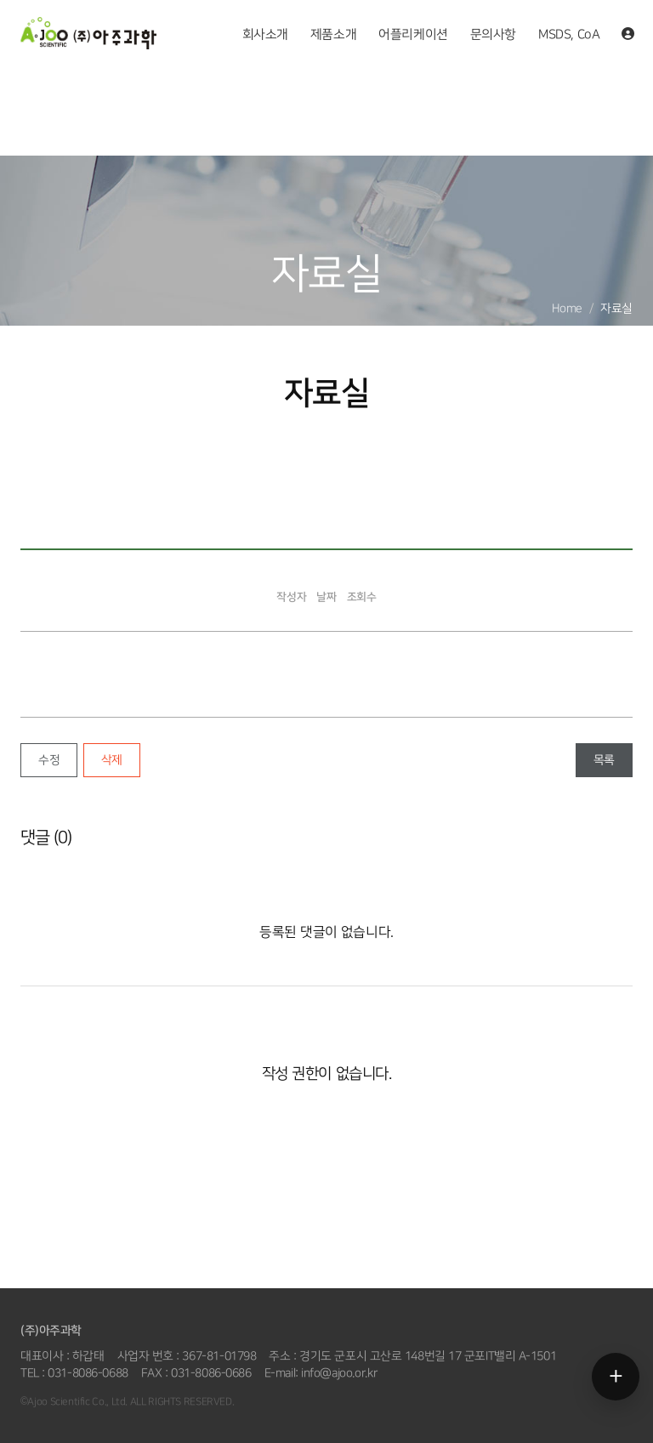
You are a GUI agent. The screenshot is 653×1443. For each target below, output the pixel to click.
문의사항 (493, 35)
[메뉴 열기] (615, 1376)
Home (567, 308)
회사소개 (265, 35)
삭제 (111, 759)
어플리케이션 (412, 35)
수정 (49, 759)
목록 (604, 759)
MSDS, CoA (568, 35)
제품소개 (333, 35)
